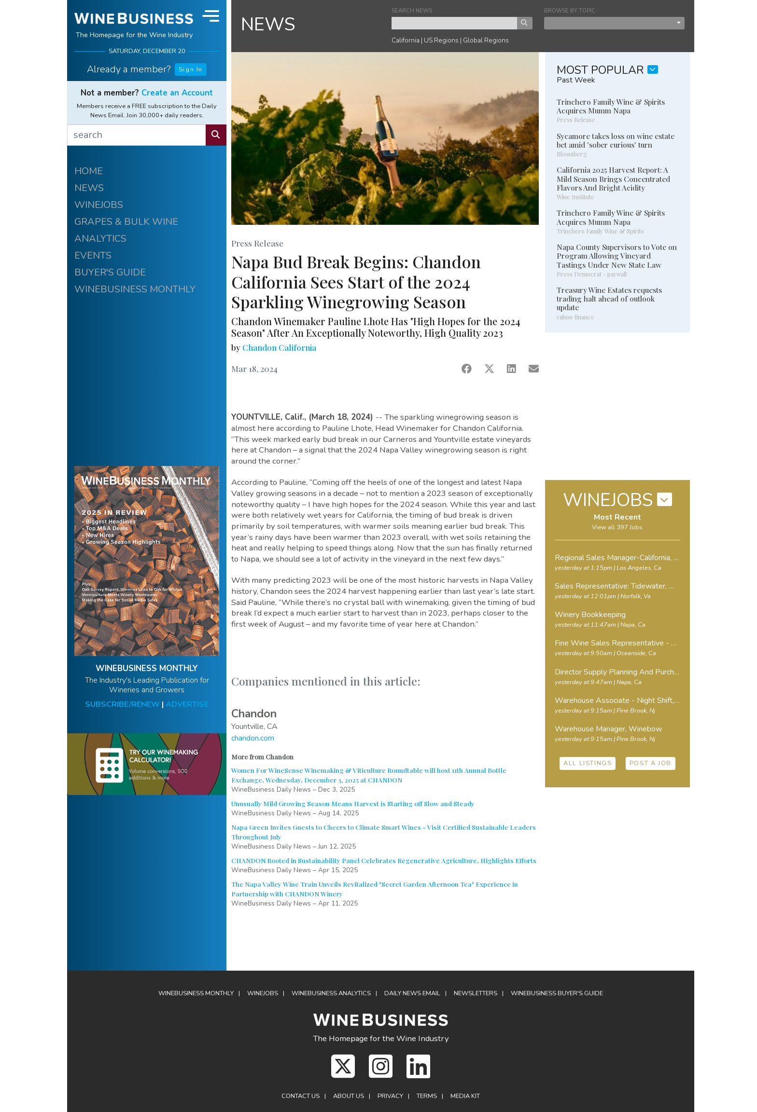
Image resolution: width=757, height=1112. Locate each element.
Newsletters (475, 993)
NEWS (89, 187)
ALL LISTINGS (587, 763)
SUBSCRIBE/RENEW (122, 704)
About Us (348, 1096)
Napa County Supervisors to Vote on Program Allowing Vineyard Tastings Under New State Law (617, 255)
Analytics (331, 993)
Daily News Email (412, 993)
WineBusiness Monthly (196, 993)
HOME (88, 171)
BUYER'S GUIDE (110, 272)
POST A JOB (651, 763)
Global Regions (486, 40)
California (406, 40)
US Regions (441, 40)
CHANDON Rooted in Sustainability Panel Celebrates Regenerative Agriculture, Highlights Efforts (383, 860)
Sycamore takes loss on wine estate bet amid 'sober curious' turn (615, 140)
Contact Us (300, 1096)
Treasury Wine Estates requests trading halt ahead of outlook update (609, 298)
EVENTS (93, 255)
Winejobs (262, 993)
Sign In (191, 69)
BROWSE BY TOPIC (569, 10)
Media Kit (465, 1096)
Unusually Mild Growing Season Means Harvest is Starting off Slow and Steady (353, 803)
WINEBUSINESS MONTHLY (135, 289)
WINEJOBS (98, 204)
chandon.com (252, 738)
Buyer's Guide (557, 993)
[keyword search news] (455, 23)
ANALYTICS (100, 238)
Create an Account (177, 92)
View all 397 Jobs (617, 527)
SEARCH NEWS (412, 10)
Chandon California (279, 347)
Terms (427, 1096)
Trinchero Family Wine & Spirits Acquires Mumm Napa (611, 106)
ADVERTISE (187, 704)
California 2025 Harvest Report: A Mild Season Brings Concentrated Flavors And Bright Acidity (613, 178)
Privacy (390, 1096)
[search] (136, 135)
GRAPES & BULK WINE (126, 221)
